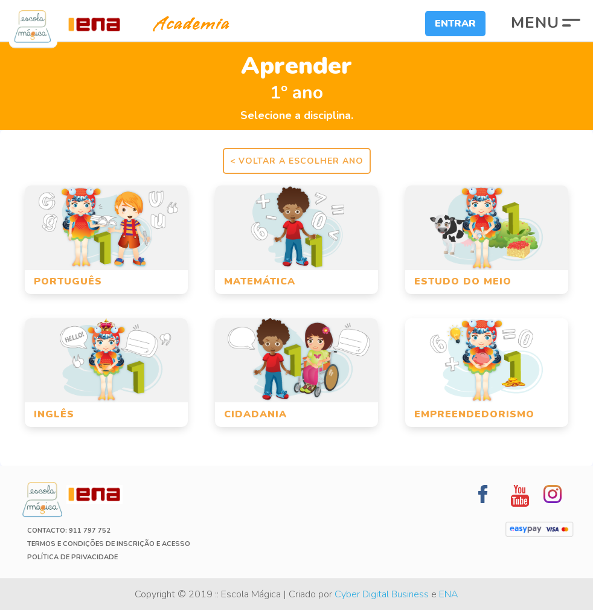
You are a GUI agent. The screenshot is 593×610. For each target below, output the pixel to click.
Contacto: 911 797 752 (69, 530)
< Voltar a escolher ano (297, 161)
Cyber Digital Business (382, 594)
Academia (181, 23)
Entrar (455, 23)
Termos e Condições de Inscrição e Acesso (108, 543)
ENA (448, 594)
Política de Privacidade (72, 557)
